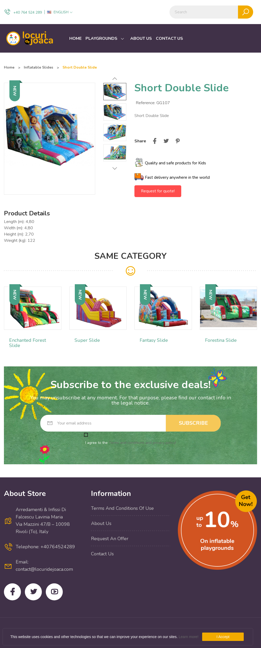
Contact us (102, 554)
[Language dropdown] (60, 12)
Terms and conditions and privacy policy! (142, 442)
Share (154, 141)
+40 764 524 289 (23, 12)
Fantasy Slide (154, 340)
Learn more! (188, 637)
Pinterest (177, 141)
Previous (114, 78)
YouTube (54, 591)
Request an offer (109, 538)
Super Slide (87, 340)
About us (101, 523)
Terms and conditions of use (122, 508)
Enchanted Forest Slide (27, 343)
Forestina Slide (221, 340)
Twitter (33, 591)
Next (114, 168)
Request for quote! (158, 191)
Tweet (166, 141)
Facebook (12, 591)
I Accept (223, 637)
